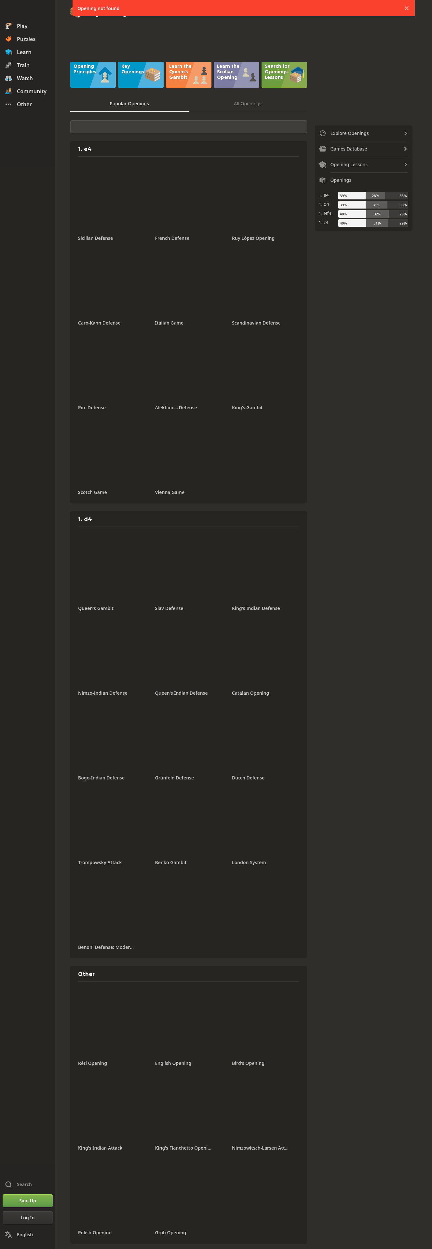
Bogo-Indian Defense (101, 778)
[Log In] (28, 1217)
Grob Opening (170, 1232)
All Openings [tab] (248, 103)
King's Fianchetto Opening (183, 1148)
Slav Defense (169, 608)
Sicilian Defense (95, 238)
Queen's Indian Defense (181, 693)
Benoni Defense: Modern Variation (106, 947)
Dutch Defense (248, 778)
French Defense (172, 238)
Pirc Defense (92, 407)
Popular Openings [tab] (129, 103)
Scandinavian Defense (256, 323)
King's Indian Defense (256, 608)
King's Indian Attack (100, 1148)
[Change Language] (28, 1234)
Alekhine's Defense (176, 407)
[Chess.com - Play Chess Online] (28, 11)
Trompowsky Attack (100, 862)
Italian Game (169, 323)
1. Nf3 (325, 213)
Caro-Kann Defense (99, 323)
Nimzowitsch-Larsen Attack (260, 1148)
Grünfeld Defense (174, 778)
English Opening (173, 1063)
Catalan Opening (250, 693)
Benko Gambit (171, 862)
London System (249, 862)
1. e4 (324, 195)
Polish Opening (95, 1232)
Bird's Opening (248, 1063)
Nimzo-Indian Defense (103, 693)
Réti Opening (92, 1063)
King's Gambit (247, 407)
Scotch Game (92, 492)
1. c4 (324, 222)
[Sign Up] (28, 1200)
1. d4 (324, 204)
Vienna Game (170, 492)
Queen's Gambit (96, 608)
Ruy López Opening (253, 238)
